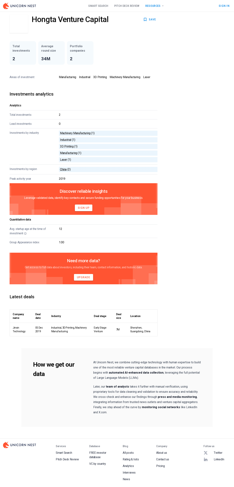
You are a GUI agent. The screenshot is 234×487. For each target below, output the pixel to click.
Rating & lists (131, 459)
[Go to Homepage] (19, 6)
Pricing (160, 466)
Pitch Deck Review (126, 5)
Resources (155, 6)
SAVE (149, 19)
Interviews (129, 472)
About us (161, 452)
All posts (128, 452)
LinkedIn (213, 459)
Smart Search (98, 5)
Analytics (128, 466)
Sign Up (83, 208)
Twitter (212, 453)
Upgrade (83, 277)
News (126, 479)
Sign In (224, 6)
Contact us (162, 459)
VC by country (97, 463)
